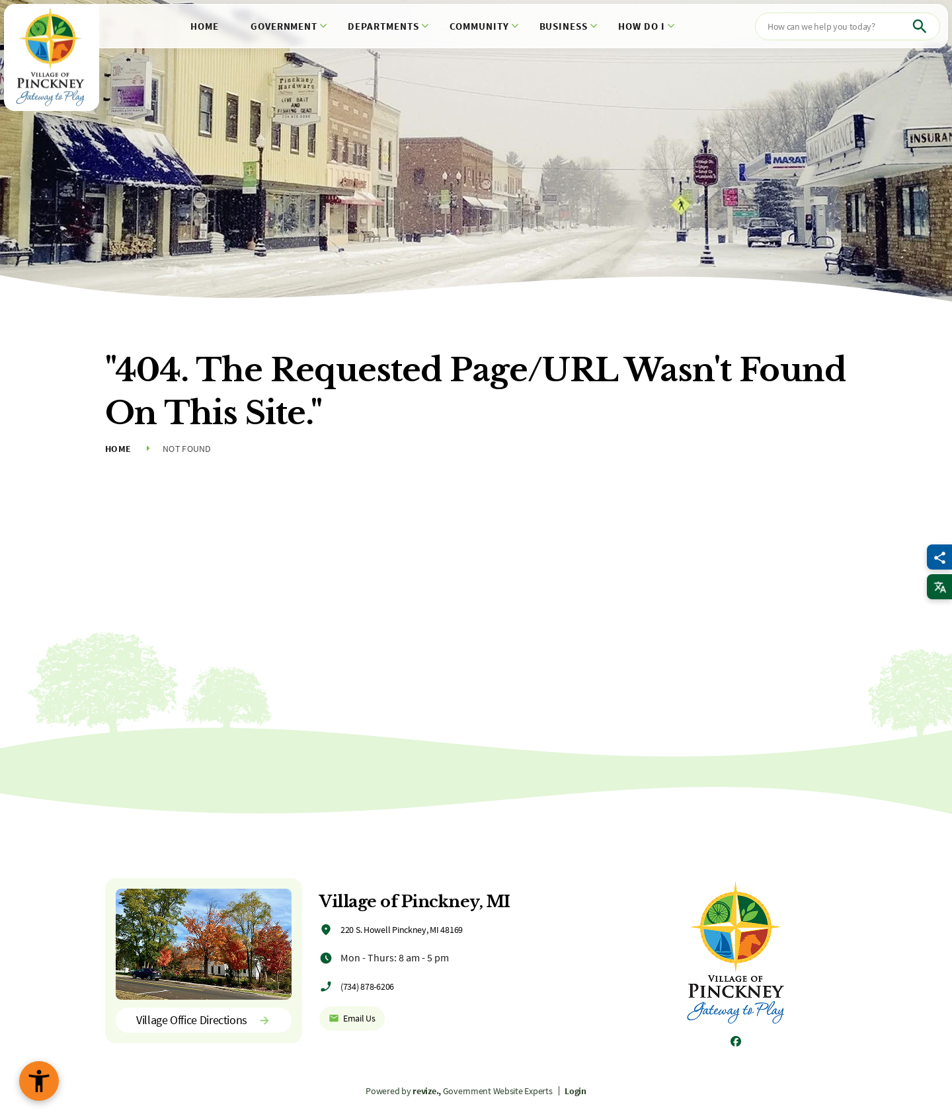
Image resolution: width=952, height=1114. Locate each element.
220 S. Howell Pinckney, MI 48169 (401, 930)
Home (204, 26)
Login (575, 1091)
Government (284, 26)
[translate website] (939, 586)
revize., (427, 1091)
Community (479, 26)
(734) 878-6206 (367, 986)
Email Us (352, 1018)
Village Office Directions (203, 1019)
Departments (383, 26)
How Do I (641, 26)
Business (563, 26)
